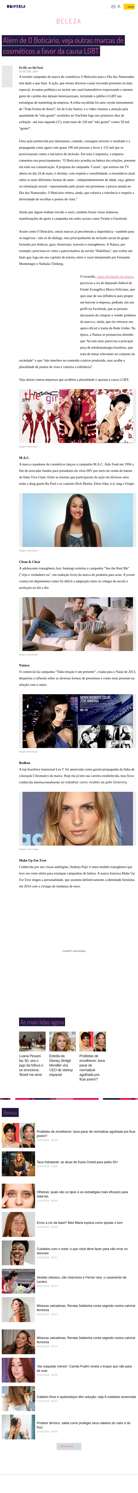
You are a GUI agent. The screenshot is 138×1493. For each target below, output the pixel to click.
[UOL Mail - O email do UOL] (113, 6)
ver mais (69, 1457)
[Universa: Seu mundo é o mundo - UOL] (16, 6)
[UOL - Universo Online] (27, 6)
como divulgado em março (115, 287)
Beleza (69, 21)
